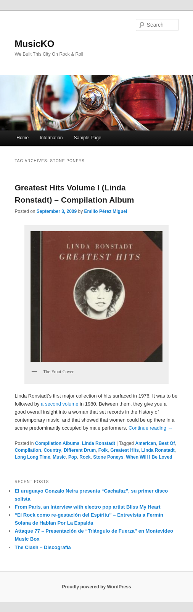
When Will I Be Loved (149, 457)
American (145, 443)
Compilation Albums (57, 443)
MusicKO (34, 44)
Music (59, 457)
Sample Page (87, 137)
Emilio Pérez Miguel (105, 211)
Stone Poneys (108, 457)
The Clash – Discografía (42, 547)
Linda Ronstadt (98, 443)
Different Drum (80, 450)
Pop (72, 457)
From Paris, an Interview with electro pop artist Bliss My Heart (87, 507)
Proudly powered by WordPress (96, 586)
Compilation (27, 450)
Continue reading (151, 428)
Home (22, 137)
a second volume (59, 404)
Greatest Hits (124, 450)
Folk (103, 450)
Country (52, 450)
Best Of (167, 443)
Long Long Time (32, 457)
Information (51, 137)
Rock (84, 457)
